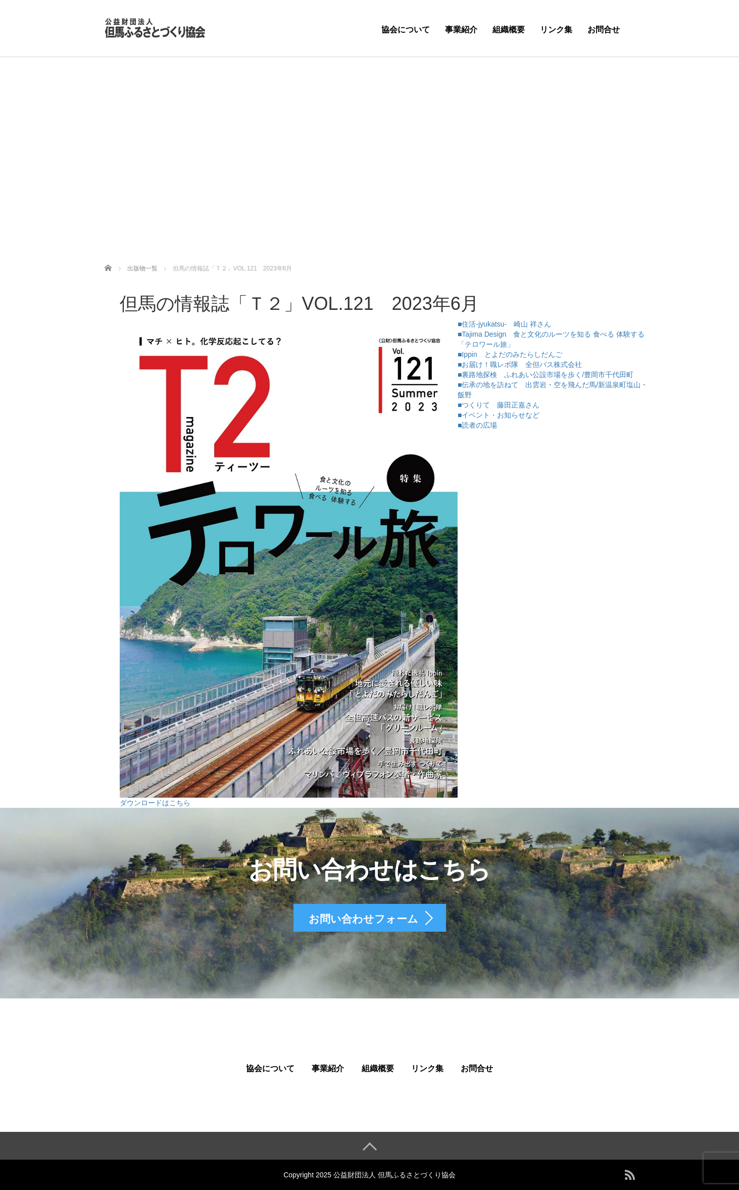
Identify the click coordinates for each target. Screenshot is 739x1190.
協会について (405, 29)
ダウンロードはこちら (155, 803)
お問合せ (603, 29)
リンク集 (556, 29)
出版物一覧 (142, 268)
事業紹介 (461, 29)
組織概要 (508, 29)
